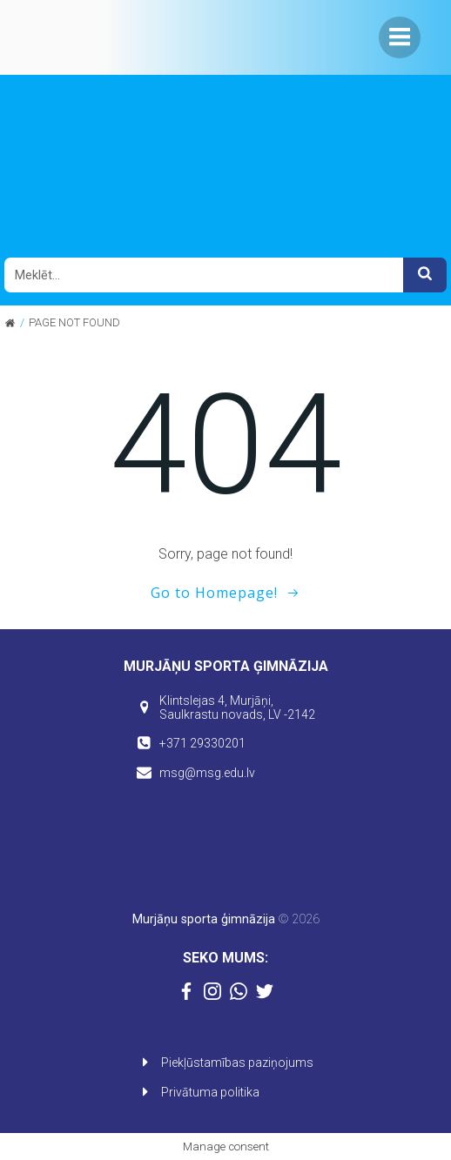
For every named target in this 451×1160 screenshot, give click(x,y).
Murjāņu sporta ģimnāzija (203, 919)
